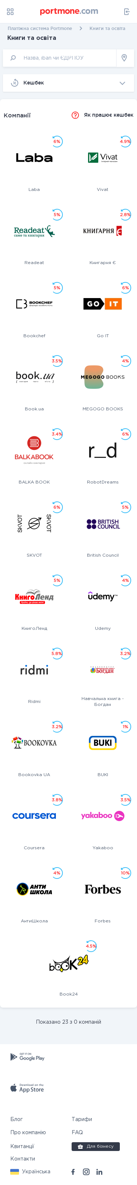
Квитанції (22, 1146)
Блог (16, 1119)
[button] (30, 1171)
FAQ (77, 1133)
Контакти (22, 1159)
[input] (60, 58)
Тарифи (82, 1119)
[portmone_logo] (69, 11)
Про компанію (28, 1133)
